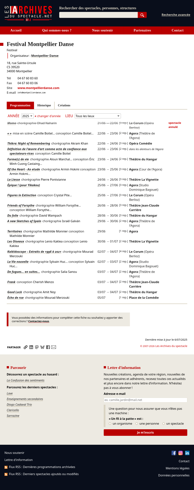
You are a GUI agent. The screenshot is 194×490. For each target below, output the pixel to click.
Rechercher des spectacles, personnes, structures (97, 8)
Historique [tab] (44, 105)
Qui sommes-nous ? (57, 30)
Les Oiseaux (15, 241)
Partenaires (142, 30)
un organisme (120, 423)
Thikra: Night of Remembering (28, 143)
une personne (147, 423)
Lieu (69, 115)
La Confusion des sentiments (25, 380)
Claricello (13, 410)
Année (14, 115)
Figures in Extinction (21, 195)
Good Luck (14, 292)
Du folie (12, 215)
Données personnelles (174, 475)
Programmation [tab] (20, 105)
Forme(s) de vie (18, 159)
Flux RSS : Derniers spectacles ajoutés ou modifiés (41, 474)
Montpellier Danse (44, 56)
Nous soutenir (102, 30)
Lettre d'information (18, 460)
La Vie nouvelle (17, 262)
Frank (11, 282)
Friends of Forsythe (20, 205)
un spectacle (173, 423)
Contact (184, 461)
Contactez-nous (38, 321)
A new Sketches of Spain (24, 221)
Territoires (14, 231)
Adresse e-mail (115, 394)
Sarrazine (13, 416)
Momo (11, 123)
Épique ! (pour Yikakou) (23, 185)
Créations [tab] (64, 105)
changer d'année (48, 116)
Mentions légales (178, 468)
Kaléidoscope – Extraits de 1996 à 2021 (34, 252)
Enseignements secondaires (25, 399)
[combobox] (98, 15)
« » (9, 133)
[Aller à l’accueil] (28, 20)
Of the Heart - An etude (23, 169)
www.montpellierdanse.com (38, 88)
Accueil (16, 30)
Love (10, 393)
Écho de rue (15, 298)
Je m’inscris (145, 432)
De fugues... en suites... (23, 272)
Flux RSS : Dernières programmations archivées (39, 467)
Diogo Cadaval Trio (19, 404)
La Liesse (13, 179)
